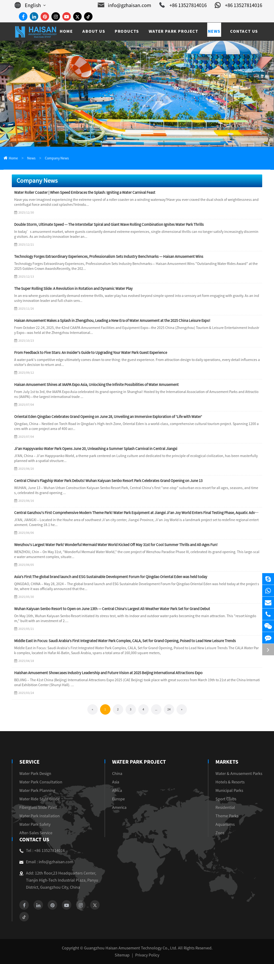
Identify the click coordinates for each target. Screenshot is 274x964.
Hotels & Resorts (229, 782)
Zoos (219, 833)
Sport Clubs (225, 799)
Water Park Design (35, 773)
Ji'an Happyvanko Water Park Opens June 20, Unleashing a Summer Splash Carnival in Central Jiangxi (95, 448)
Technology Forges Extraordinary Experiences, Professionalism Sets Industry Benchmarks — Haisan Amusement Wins (108, 256)
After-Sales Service (35, 833)
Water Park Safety (35, 824)
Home (13, 158)
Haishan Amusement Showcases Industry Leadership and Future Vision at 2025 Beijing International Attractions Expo (108, 673)
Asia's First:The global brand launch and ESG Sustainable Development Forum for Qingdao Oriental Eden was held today (110, 577)
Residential (225, 807)
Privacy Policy (147, 955)
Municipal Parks (229, 790)
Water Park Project (139, 761)
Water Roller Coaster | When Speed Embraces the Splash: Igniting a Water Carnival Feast (84, 192)
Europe (120, 799)
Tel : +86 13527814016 (42, 850)
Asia (117, 782)
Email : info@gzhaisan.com (46, 861)
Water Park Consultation (40, 782)
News (31, 158)
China (119, 773)
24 (169, 709)
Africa (119, 790)
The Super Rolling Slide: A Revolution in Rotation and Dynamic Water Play (73, 288)
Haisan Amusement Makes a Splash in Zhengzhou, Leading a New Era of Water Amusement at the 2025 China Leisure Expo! (112, 320)
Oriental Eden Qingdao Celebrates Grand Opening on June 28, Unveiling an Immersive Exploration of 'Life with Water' (108, 416)
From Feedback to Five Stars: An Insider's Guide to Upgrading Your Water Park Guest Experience (90, 352)
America (121, 807)
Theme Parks (226, 816)
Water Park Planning (37, 790)
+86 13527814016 (183, 5)
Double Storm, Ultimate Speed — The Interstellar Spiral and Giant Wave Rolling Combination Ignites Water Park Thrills (109, 224)
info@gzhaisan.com (124, 5)
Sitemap (122, 955)
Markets (226, 761)
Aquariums (225, 824)
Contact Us (33, 839)
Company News (57, 158)
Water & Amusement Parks (238, 773)
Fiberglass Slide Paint (38, 807)
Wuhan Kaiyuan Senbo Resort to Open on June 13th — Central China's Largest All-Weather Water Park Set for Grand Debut (112, 609)
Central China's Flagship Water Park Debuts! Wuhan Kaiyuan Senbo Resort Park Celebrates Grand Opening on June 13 (108, 480)
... (156, 709)
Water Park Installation (39, 816)
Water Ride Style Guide (39, 799)
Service (29, 761)
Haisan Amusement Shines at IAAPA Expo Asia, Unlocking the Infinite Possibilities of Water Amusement (96, 384)
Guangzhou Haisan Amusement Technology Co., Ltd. (130, 948)
